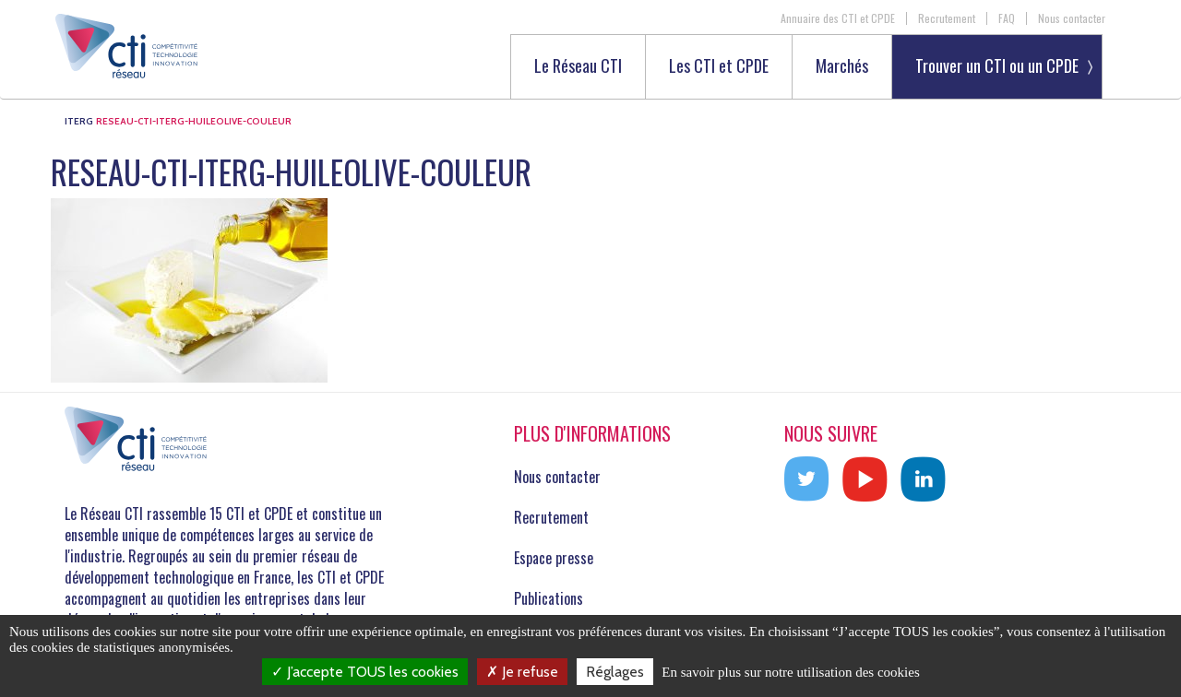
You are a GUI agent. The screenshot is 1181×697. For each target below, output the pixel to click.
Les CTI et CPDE (719, 66)
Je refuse (522, 671)
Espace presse (553, 558)
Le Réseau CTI (578, 66)
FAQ (1006, 18)
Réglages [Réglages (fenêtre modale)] (615, 671)
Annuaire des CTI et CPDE (838, 18)
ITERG (79, 121)
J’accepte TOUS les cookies (365, 671)
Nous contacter (1071, 18)
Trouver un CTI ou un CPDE (997, 65)
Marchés (842, 66)
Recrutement (946, 18)
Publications (548, 598)
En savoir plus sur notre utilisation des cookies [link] (791, 672)
